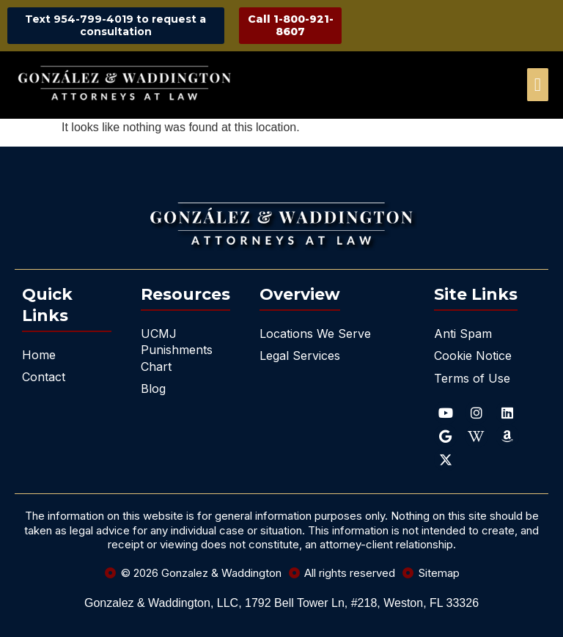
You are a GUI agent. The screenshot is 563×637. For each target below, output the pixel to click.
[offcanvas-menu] (537, 84)
